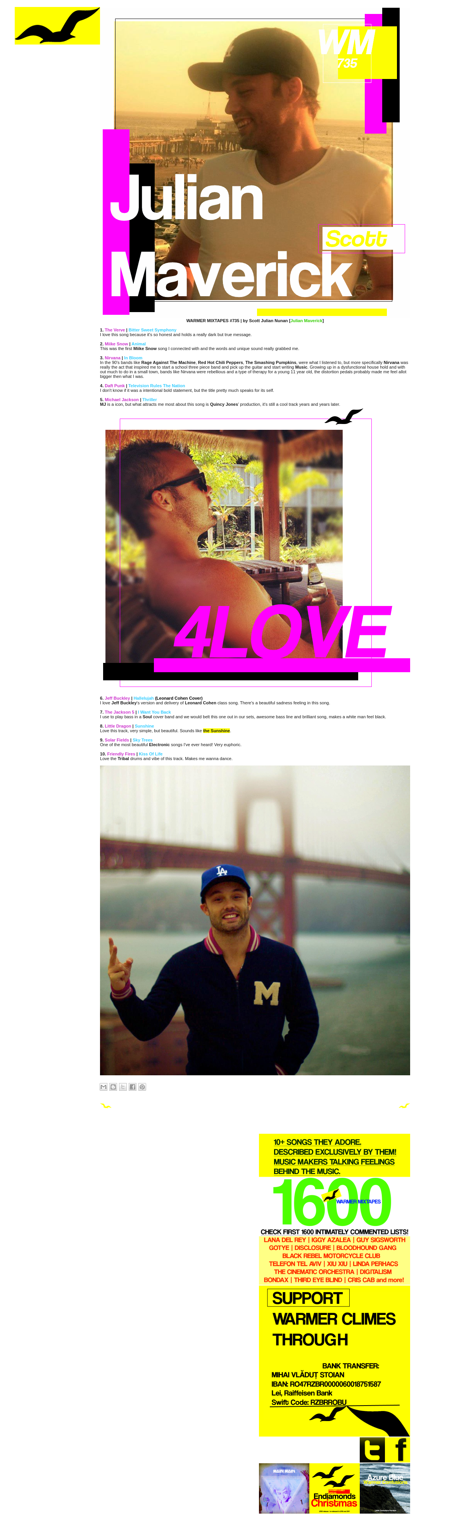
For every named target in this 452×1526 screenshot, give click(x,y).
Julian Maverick (306, 320)
